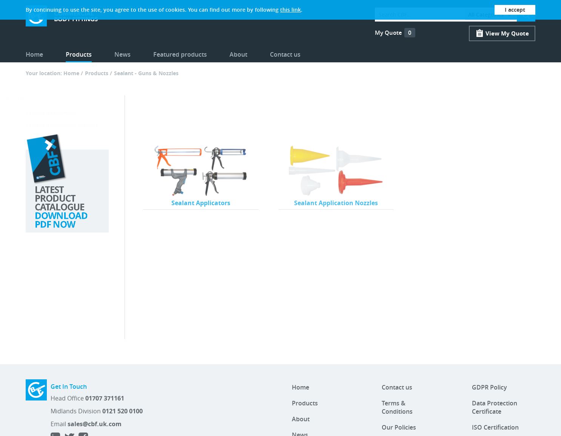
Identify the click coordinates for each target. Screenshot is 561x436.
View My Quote (507, 33)
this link (290, 9)
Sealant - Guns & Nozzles (146, 73)
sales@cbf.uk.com (95, 424)
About (238, 54)
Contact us (285, 54)
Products (79, 54)
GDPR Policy (489, 387)
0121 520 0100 (122, 411)
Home (34, 54)
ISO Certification (495, 427)
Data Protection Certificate (494, 407)
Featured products (180, 54)
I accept (515, 9)
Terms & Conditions (397, 407)
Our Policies (399, 427)
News (122, 54)
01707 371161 (104, 398)
